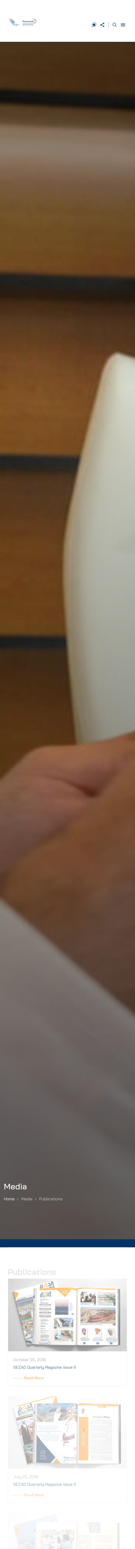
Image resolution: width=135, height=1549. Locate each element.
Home (9, 1198)
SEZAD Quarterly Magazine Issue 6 (44, 1371)
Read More (34, 1382)
